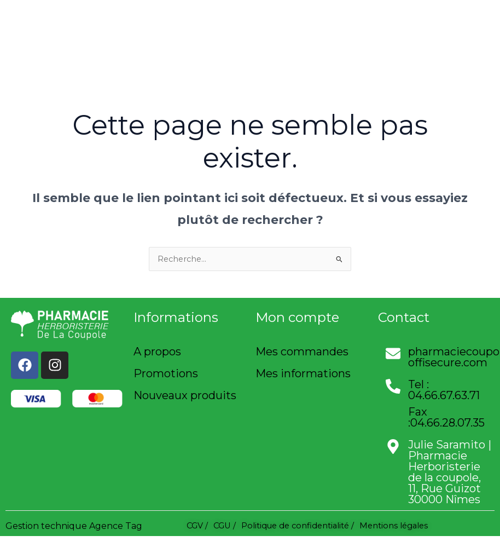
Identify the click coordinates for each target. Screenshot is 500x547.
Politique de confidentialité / (297, 526)
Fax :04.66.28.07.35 (446, 417)
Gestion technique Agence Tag (73, 526)
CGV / (197, 526)
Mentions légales (393, 526)
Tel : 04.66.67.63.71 (444, 390)
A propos (157, 351)
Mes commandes (301, 351)
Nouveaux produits (184, 395)
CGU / (224, 526)
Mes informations (303, 373)
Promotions (165, 373)
